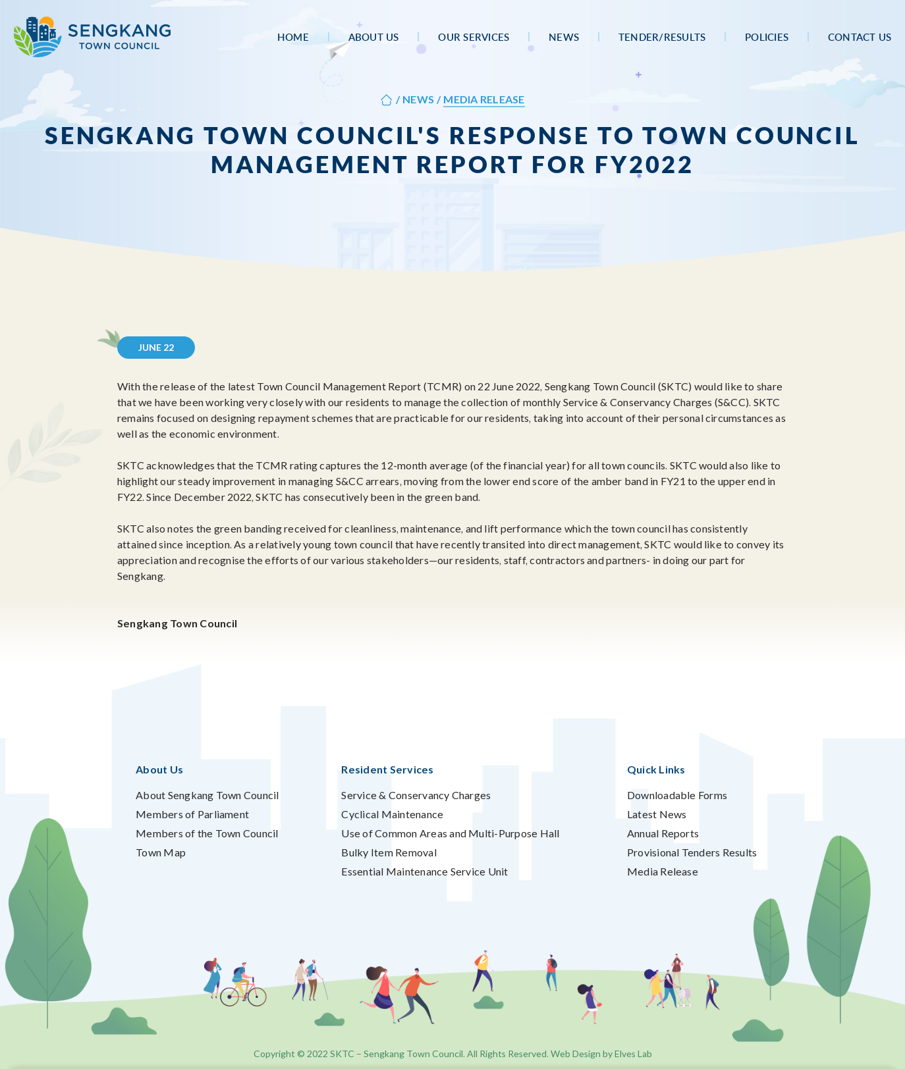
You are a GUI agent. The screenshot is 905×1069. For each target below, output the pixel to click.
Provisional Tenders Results (692, 852)
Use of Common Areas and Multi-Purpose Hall (450, 833)
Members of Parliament (192, 814)
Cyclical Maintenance (392, 814)
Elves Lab (633, 1053)
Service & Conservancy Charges (416, 795)
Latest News (657, 814)
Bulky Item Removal (388, 852)
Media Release (662, 871)
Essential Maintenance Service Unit (424, 871)
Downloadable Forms (677, 795)
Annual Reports (663, 833)
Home (293, 37)
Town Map (161, 852)
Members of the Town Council (207, 833)
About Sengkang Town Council (207, 795)
